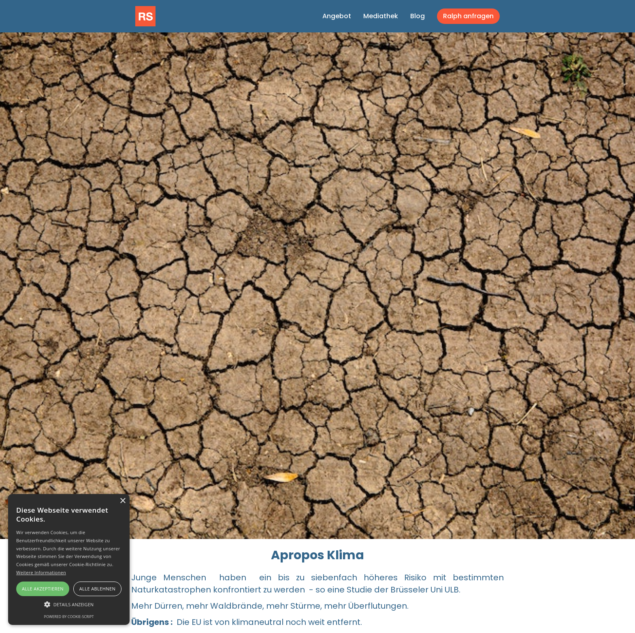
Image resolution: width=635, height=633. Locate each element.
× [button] (122, 501)
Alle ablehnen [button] (97, 589)
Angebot (336, 16)
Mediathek (380, 16)
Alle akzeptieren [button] (43, 589)
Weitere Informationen (41, 572)
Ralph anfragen (468, 16)
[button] (68, 604)
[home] (145, 15)
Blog (417, 16)
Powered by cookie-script (69, 616)
